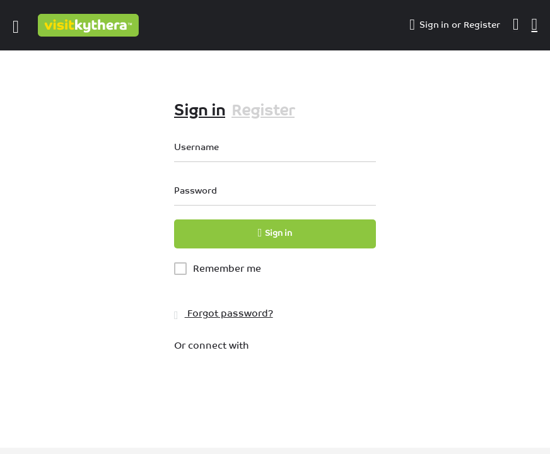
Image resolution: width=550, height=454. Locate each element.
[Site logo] (90, 25)
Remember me (227, 268)
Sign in (434, 25)
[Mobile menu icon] (16, 25)
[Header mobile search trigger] (535, 24)
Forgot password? (223, 313)
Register (482, 25)
